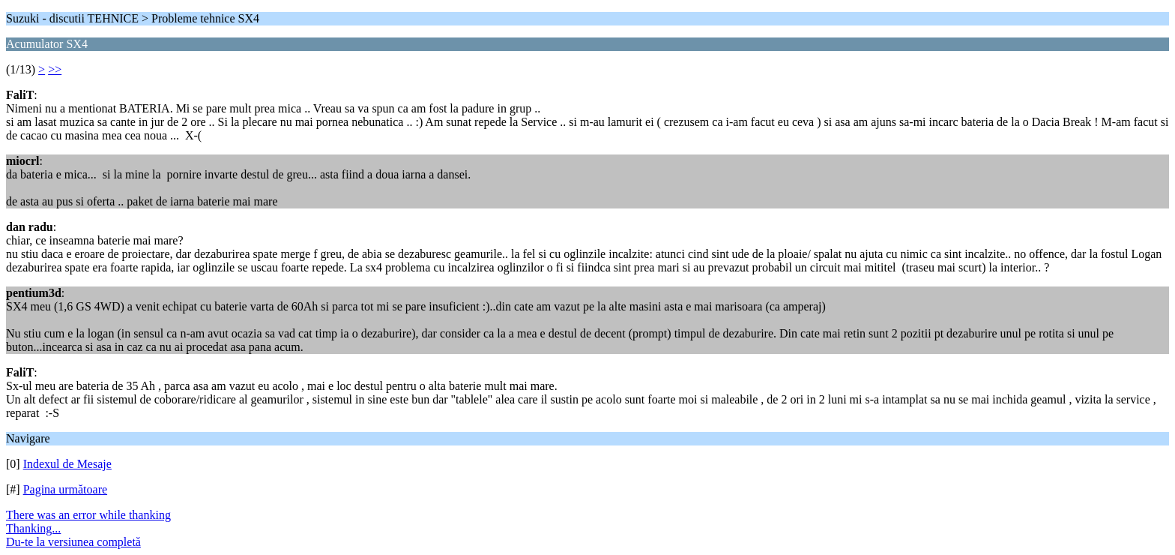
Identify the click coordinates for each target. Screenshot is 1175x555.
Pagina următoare (65, 489)
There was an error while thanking (88, 514)
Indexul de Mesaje (67, 464)
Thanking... (33, 528)
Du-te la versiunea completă (73, 542)
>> (54, 69)
